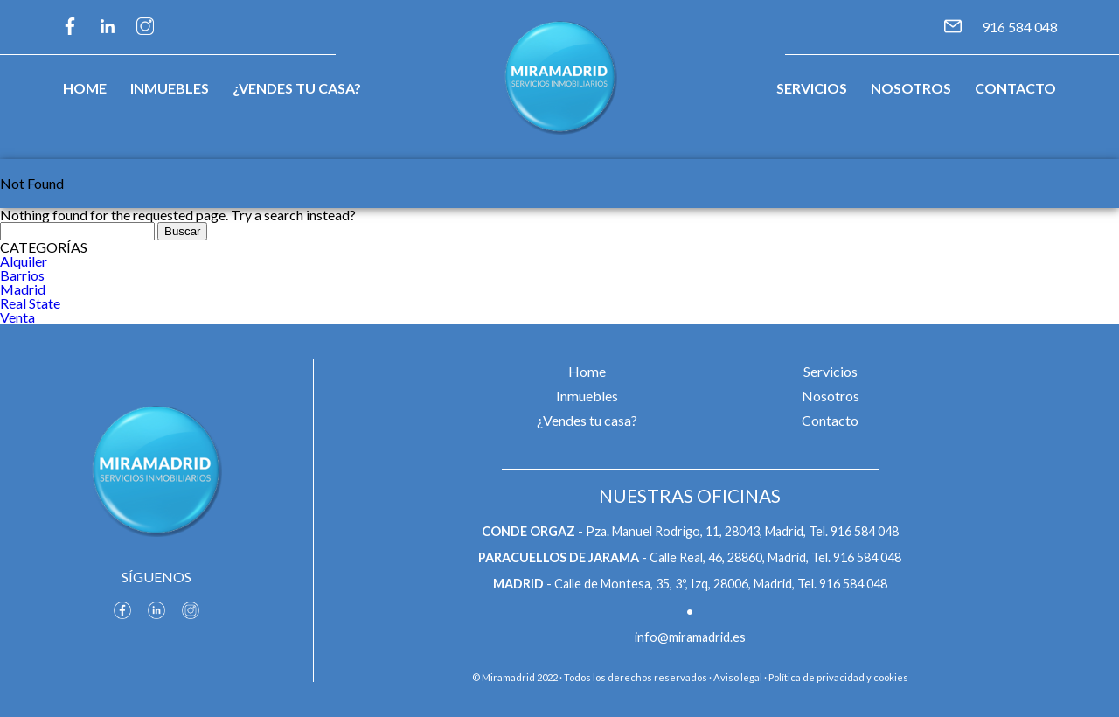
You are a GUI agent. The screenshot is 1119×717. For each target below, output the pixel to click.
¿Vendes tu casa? (297, 88)
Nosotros (911, 88)
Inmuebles (169, 88)
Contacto (1015, 88)
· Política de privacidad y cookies (836, 677)
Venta (17, 317)
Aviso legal (737, 677)
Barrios (22, 275)
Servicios (811, 88)
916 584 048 (1020, 26)
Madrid (22, 289)
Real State (30, 303)
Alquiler (23, 261)
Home (85, 88)
